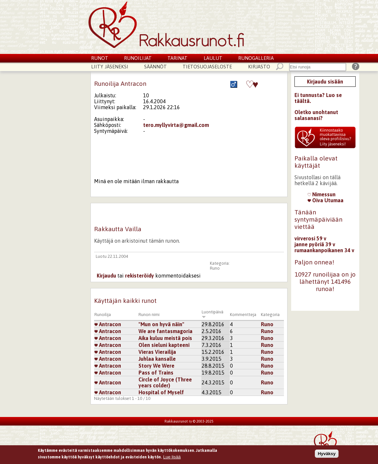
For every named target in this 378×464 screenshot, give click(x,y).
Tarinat (177, 58)
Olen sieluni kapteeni (164, 345)
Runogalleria (256, 58)
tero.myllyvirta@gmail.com (176, 125)
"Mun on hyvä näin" (161, 324)
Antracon (107, 324)
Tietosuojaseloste (207, 66)
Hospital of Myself (161, 392)
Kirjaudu (106, 276)
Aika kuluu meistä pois (165, 338)
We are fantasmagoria (165, 331)
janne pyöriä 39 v (314, 244)
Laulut (213, 58)
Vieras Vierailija (157, 352)
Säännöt (155, 66)
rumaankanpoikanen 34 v (324, 250)
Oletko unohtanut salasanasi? (316, 115)
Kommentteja (243, 314)
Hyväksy (327, 454)
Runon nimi (149, 314)
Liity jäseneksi (109, 66)
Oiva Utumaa (325, 200)
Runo (215, 268)
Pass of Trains (156, 373)
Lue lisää (172, 457)
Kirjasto (259, 66)
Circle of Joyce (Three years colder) (165, 382)
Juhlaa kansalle (157, 359)
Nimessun (322, 194)
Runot (99, 58)
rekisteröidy (139, 276)
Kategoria (270, 314)
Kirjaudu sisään (325, 82)
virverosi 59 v (310, 238)
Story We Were (156, 366)
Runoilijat (138, 58)
